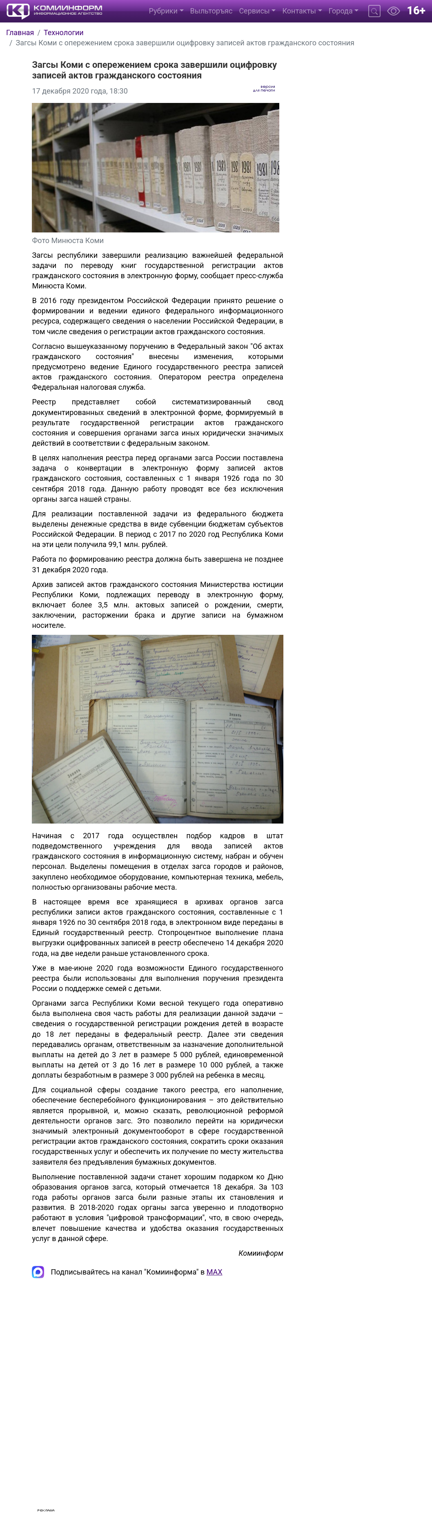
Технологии (64, 32)
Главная (20, 32)
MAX (215, 1272)
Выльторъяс (211, 11)
